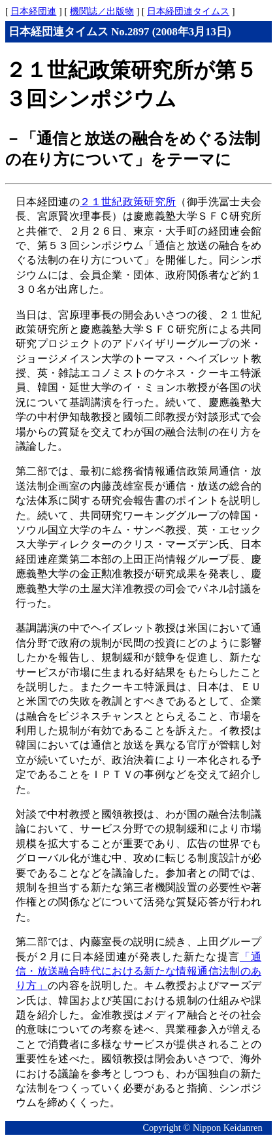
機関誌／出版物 (102, 11)
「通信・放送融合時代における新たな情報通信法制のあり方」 (138, 971)
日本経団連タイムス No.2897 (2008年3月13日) (119, 31)
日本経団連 (33, 11)
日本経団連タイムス (188, 11)
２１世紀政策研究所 (128, 201)
